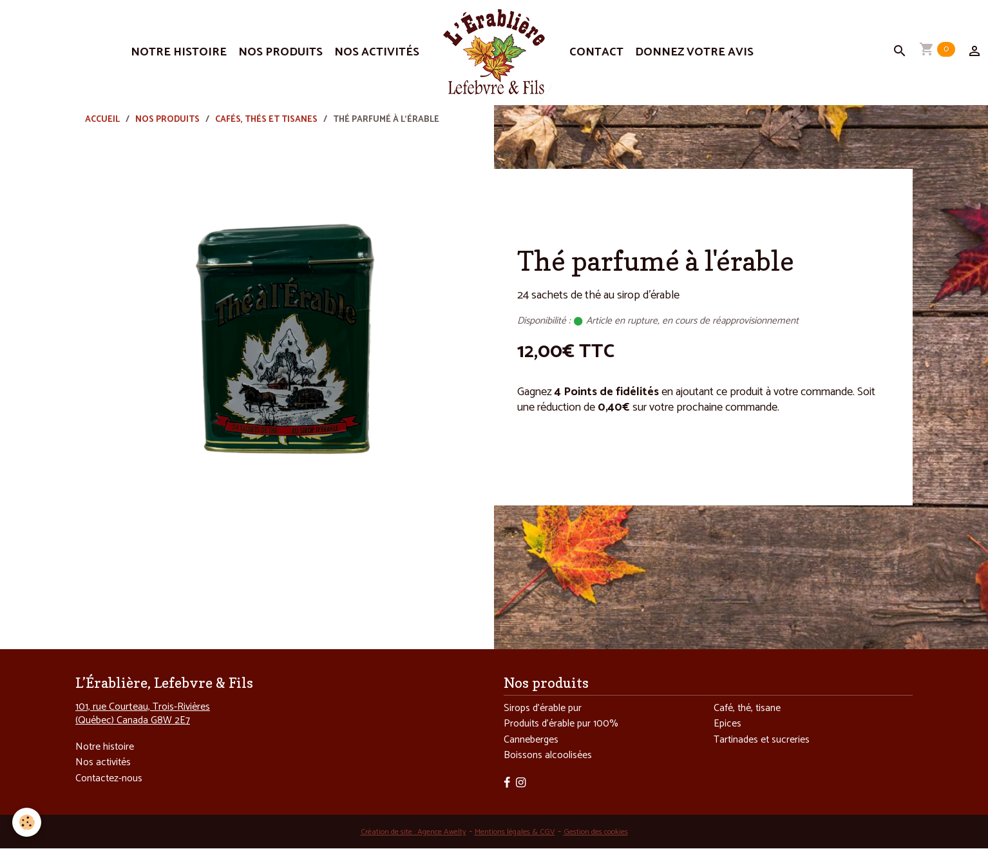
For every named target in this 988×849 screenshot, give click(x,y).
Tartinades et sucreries (763, 741)
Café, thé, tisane (748, 709)
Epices (728, 725)
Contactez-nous (109, 779)
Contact (596, 52)
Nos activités (376, 52)
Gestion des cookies (602, 833)
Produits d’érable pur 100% (563, 725)
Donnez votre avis (694, 52)
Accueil (102, 119)
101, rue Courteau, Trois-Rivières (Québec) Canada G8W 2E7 (142, 713)
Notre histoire (179, 52)
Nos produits (280, 52)
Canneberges (532, 741)
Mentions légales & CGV (514, 833)
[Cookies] (27, 822)
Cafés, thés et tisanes (266, 119)
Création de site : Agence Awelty (406, 833)
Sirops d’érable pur (544, 709)
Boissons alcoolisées (548, 757)
